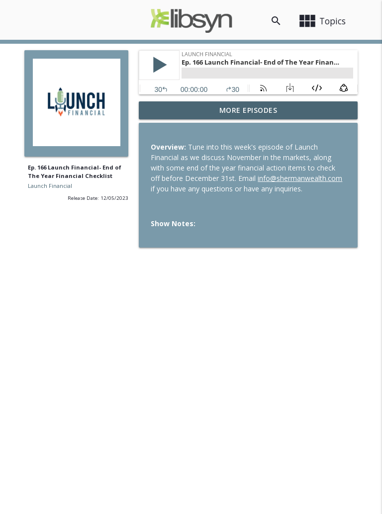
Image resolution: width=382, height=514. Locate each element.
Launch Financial (50, 185)
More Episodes (248, 110)
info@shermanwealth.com (300, 178)
